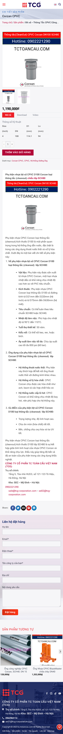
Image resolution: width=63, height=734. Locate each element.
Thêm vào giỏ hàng (18, 152)
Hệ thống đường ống (39, 161)
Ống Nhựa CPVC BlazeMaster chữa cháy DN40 (47, 670)
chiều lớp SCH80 (36, 178)
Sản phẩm (19, 22)
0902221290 (12, 487)
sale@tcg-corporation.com (23, 490)
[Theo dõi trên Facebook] (47, 693)
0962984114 (11, 718)
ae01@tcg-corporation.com (18, 721)
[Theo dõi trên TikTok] (55, 693)
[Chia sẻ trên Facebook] (12, 508)
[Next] (60, 651)
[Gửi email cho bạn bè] (23, 508)
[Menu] (4, 4)
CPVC (26, 161)
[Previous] (2, 651)
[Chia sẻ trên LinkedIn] (34, 508)
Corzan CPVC (17, 161)
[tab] (8, 115)
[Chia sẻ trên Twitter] (18, 508)
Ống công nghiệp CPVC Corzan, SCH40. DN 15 (15, 670)
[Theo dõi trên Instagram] (51, 693)
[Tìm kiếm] (59, 4)
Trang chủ (7, 22)
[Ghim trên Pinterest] (28, 508)
